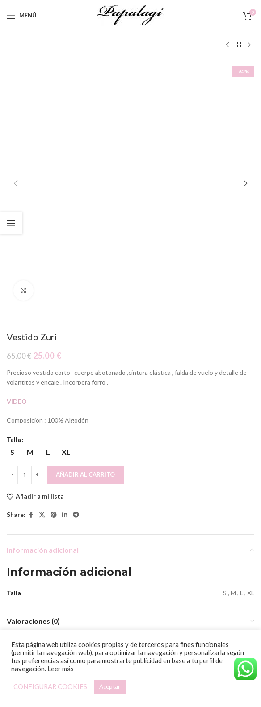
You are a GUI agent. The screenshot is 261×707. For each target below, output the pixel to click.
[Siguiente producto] (249, 45)
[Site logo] (130, 14)
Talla (14, 202)
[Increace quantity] (36, 237)
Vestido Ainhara (67, 586)
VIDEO (17, 164)
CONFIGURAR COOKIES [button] (50, 686)
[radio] (30, 214)
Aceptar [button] (109, 686)
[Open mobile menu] (21, 16)
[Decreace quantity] (12, 237)
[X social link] (42, 277)
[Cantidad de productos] (24, 237)
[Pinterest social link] (53, 277)
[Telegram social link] (76, 277)
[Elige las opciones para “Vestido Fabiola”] (186, 553)
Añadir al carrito (85, 237)
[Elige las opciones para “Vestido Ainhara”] (59, 553)
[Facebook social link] (30, 277)
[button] (16, 65)
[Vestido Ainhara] (67, 505)
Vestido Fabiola (194, 574)
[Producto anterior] (227, 45)
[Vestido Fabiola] (193, 505)
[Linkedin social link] (64, 277)
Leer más (60, 669)
